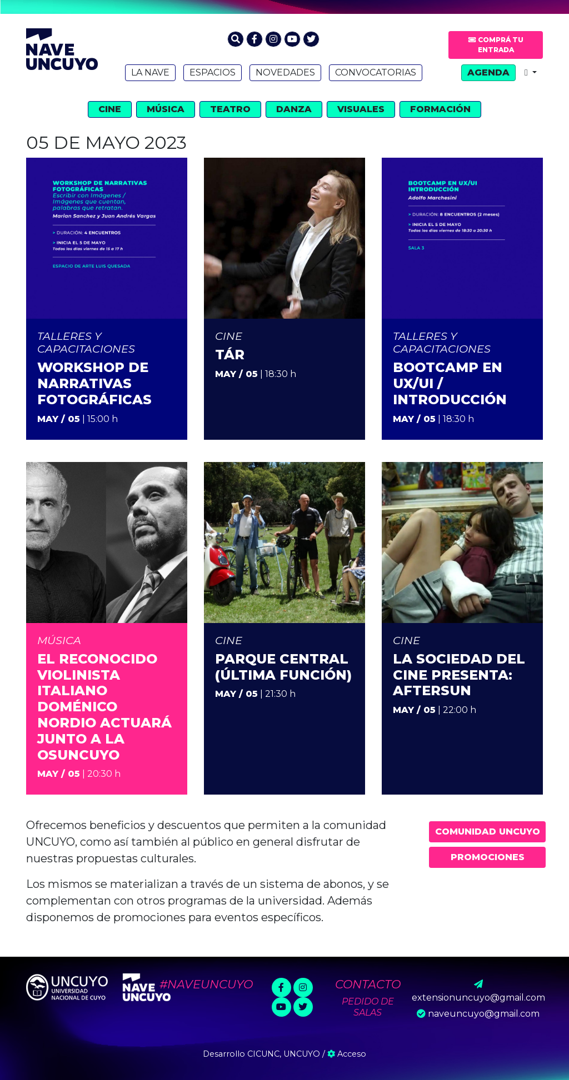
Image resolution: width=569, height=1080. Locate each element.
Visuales (361, 109)
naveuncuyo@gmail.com (484, 1013)
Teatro (230, 109)
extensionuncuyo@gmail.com (478, 997)
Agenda (488, 72)
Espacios (212, 72)
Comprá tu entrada (495, 45)
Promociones (488, 857)
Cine (109, 109)
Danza (294, 109)
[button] (235, 39)
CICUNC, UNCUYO (283, 1054)
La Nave (150, 72)
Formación (440, 109)
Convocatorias (375, 72)
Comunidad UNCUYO (487, 831)
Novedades (285, 72)
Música (165, 109)
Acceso (346, 1054)
